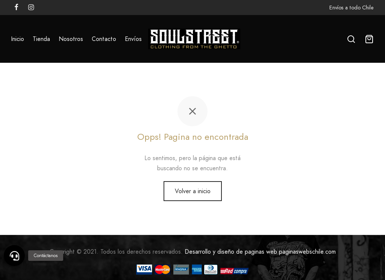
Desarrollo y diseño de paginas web (231, 251)
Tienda (41, 39)
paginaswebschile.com (307, 251)
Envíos (133, 39)
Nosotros (71, 39)
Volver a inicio (193, 191)
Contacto (104, 39)
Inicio (17, 39)
